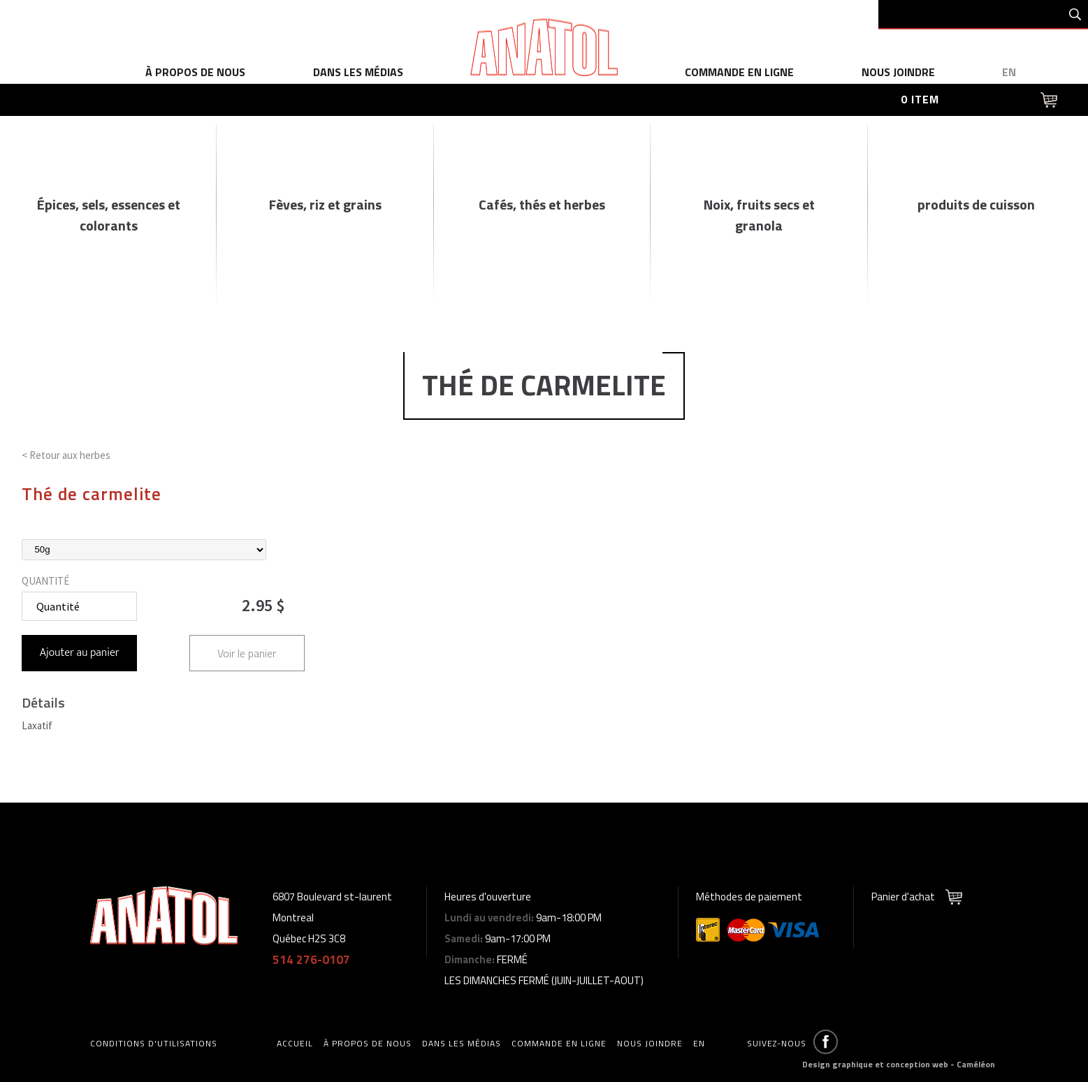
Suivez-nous (776, 1043)
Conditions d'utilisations (153, 1043)
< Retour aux (66, 455)
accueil (295, 1043)
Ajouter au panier (79, 652)
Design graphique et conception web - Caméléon (898, 1064)
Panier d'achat (903, 897)
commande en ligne (739, 72)
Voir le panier (246, 653)
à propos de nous (195, 72)
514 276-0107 (311, 960)
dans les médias (358, 72)
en (1009, 72)
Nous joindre (898, 72)
